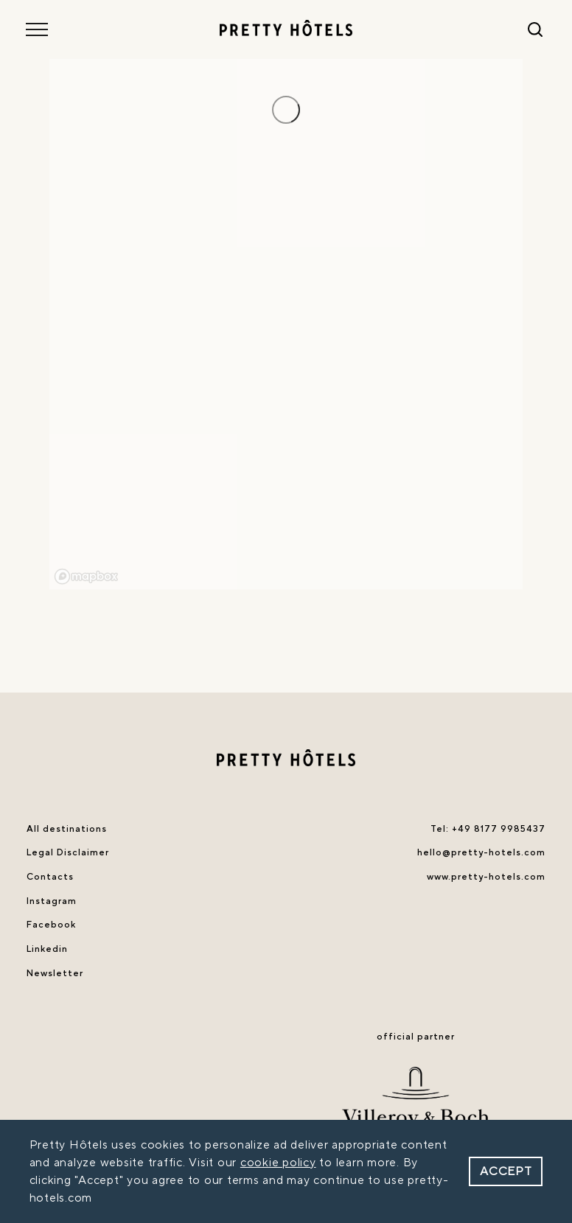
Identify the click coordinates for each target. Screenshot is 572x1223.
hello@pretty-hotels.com (481, 852)
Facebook (51, 925)
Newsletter (55, 973)
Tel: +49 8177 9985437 (487, 829)
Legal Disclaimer (68, 852)
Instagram (52, 901)
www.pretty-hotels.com (486, 877)
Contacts (50, 877)
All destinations (67, 829)
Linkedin (47, 949)
